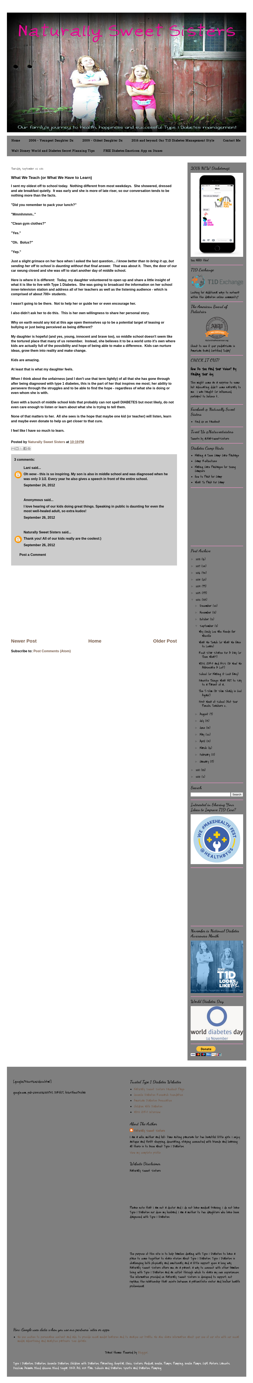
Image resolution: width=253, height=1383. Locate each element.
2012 (199, 599)
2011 (198, 770)
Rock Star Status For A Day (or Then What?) (220, 655)
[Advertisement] (94, 601)
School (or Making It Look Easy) (219, 674)
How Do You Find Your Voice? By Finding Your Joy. (213, 371)
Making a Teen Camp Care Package (217, 455)
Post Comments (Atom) (52, 651)
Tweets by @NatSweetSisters (210, 438)
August (205, 714)
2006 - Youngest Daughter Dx (51, 141)
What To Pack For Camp (209, 482)
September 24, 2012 (39, 485)
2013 (199, 593)
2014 (199, 586)
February (205, 754)
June (203, 728)
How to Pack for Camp (208, 476)
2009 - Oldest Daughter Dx (102, 141)
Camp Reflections (206, 461)
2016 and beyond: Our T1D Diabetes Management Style (172, 141)
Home (15, 141)
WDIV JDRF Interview (147, 1112)
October (205, 619)
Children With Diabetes (148, 1106)
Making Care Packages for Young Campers (215, 469)
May (203, 734)
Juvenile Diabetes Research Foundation (158, 1095)
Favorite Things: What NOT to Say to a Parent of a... (220, 682)
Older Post (165, 641)
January (205, 761)
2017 (198, 566)
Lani (27, 468)
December (206, 606)
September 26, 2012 (39, 517)
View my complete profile (145, 1152)
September (207, 626)
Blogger (143, 1352)
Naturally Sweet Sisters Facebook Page (159, 1089)
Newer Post (24, 641)
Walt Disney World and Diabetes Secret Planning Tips (52, 151)
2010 (199, 776)
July (202, 721)
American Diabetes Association (153, 1100)
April (203, 741)
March (204, 748)
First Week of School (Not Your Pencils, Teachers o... (218, 703)
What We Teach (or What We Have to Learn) (220, 644)
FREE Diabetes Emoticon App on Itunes (132, 151)
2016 (199, 573)
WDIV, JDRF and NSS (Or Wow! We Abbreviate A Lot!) (220, 665)
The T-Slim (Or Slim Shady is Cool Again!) (220, 693)
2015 (199, 579)
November (206, 612)
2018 (199, 559)
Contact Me (231, 141)
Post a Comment (33, 554)
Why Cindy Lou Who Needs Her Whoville (217, 633)
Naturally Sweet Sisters (47, 442)
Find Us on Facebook (207, 421)
